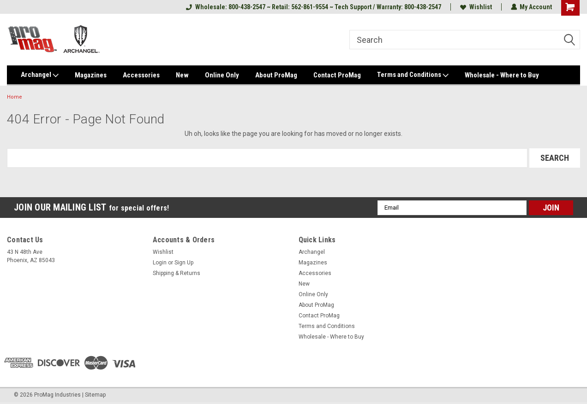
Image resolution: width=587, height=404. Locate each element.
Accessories (141, 75)
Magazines (91, 75)
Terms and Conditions (413, 75)
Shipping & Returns (176, 273)
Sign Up (183, 262)
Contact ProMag (337, 75)
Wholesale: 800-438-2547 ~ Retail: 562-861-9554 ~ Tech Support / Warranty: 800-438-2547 (313, 7)
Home (14, 97)
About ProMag (276, 75)
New (182, 75)
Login (160, 262)
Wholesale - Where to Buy (502, 75)
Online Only (222, 75)
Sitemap (95, 395)
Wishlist (475, 7)
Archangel (40, 75)
